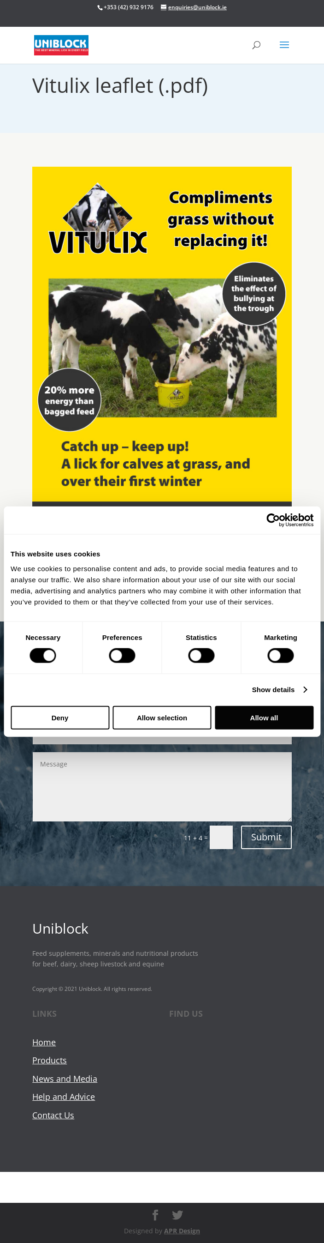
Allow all (264, 717)
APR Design (182, 1230)
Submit (266, 837)
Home (44, 1042)
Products (49, 1060)
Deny (60, 717)
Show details (273, 690)
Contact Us (53, 1115)
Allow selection (162, 717)
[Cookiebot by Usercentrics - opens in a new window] (273, 520)
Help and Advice (63, 1096)
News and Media (64, 1078)
